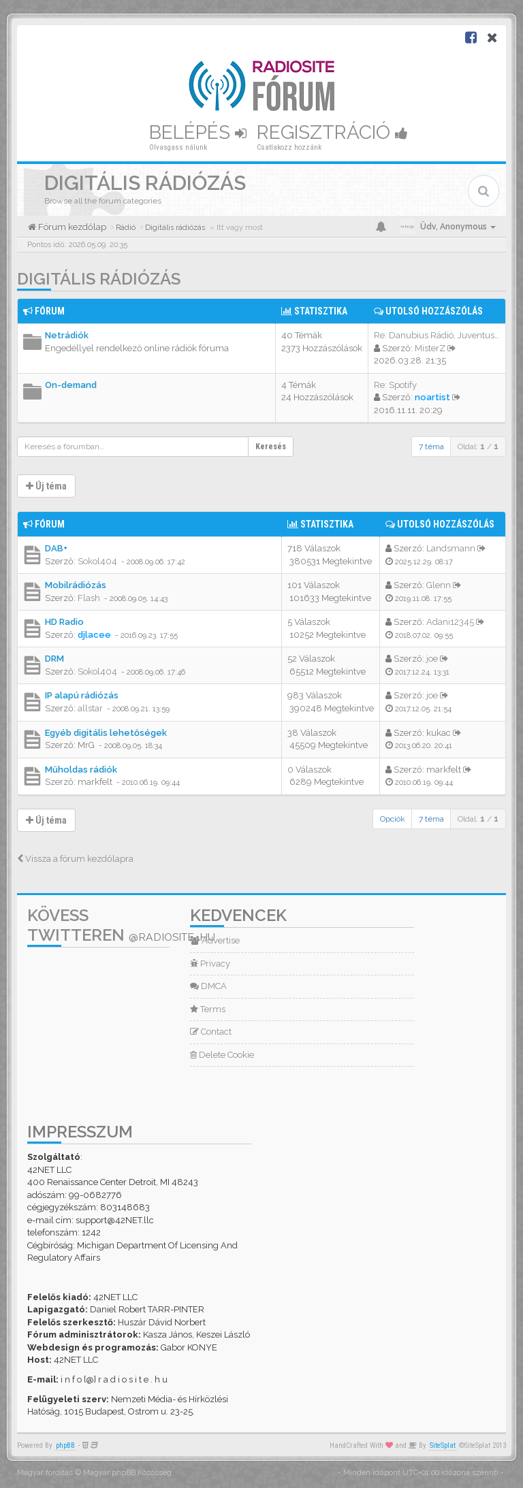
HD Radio (64, 622)
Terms (207, 1009)
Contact (211, 1031)
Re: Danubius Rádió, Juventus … (437, 335)
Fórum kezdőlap (71, 227)
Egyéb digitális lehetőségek (106, 733)
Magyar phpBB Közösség (127, 1472)
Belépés (198, 132)
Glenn (438, 585)
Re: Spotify (395, 385)
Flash (89, 598)
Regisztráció (332, 132)
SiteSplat (443, 1445)
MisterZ (430, 348)
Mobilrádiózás (75, 585)
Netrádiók (67, 335)
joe (432, 658)
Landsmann (450, 548)
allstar (90, 708)
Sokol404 (97, 561)
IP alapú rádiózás (81, 695)
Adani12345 (450, 622)
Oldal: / (478, 446)
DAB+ (56, 548)
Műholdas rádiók (81, 769)
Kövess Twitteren (121, 925)
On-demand (71, 385)
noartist (432, 397)
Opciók (392, 819)
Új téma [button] (46, 486)
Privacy (210, 963)
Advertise (215, 940)
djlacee (94, 635)
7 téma (431, 446)
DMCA (208, 986)
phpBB (65, 1445)
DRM (54, 658)
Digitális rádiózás (98, 279)
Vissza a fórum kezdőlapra (75, 859)
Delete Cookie (222, 1055)
